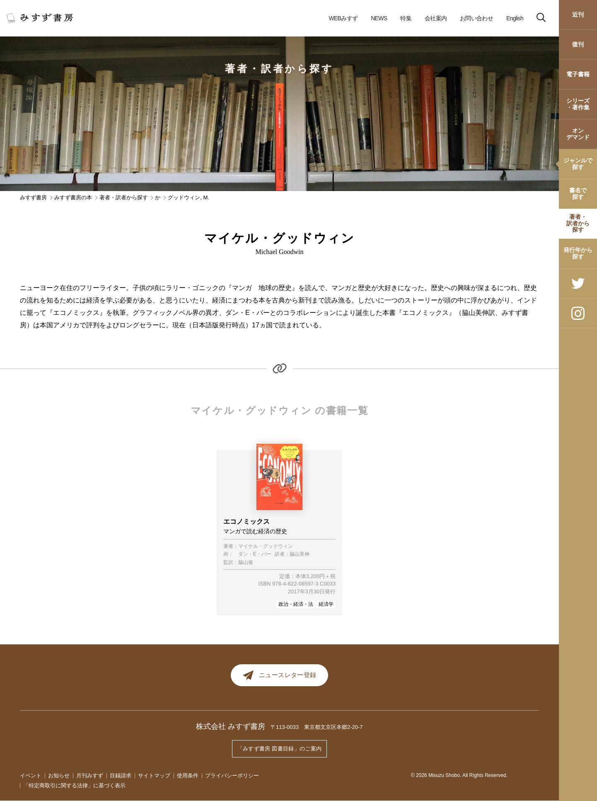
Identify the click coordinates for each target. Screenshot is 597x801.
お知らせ (59, 775)
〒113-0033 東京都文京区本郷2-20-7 (317, 730)
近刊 (578, 14)
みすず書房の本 (73, 197)
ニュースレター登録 (279, 676)
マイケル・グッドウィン (265, 546)
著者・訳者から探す (578, 223)
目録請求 (120, 775)
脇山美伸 (299, 554)
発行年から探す (577, 253)
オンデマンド (578, 133)
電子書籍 (578, 74)
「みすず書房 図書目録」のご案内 (279, 750)
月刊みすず (89, 775)
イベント (30, 775)
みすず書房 (33, 197)
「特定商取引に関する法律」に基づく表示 (74, 785)
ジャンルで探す (577, 163)
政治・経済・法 (295, 604)
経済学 (326, 604)
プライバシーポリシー (232, 775)
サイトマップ (154, 775)
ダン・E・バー (254, 554)
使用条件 (187, 775)
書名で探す (578, 193)
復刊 (578, 44)
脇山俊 (245, 562)
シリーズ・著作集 (578, 103)
